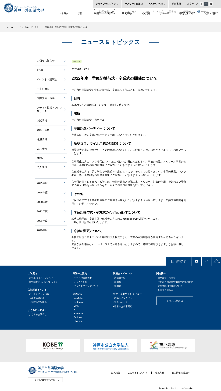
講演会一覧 (119, 277)
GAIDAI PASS (156, 3)
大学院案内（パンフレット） (43, 281)
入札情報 (42, 148)
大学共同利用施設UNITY (170, 286)
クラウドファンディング (86, 286)
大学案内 (63, 17)
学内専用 (176, 3)
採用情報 (42, 139)
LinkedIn (78, 321)
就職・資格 (210, 17)
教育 (110, 17)
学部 (80, 17)
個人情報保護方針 (180, 373)
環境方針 (159, 373)
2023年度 (42, 201)
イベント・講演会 (47, 79)
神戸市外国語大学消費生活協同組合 (175, 281)
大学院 (95, 17)
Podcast (78, 317)
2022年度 (42, 211)
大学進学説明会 (37, 298)
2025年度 (42, 182)
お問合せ (186, 11)
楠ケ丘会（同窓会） (168, 277)
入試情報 (145, 17)
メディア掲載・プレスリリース (49, 109)
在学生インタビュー (124, 298)
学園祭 (117, 286)
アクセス (131, 11)
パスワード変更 (132, 3)
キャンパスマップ (154, 11)
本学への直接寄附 (83, 277)
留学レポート (121, 302)
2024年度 (42, 192)
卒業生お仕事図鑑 (123, 306)
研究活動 (127, 17)
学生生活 (164, 17)
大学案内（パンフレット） (42, 277)
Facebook (78, 313)
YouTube (78, 298)
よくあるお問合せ (38, 314)
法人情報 (42, 167)
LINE (76, 305)
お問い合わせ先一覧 (45, 379)
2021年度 (42, 220)
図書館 (172, 11)
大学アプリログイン (106, 3)
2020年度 (42, 230)
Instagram (79, 302)
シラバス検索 (173, 300)
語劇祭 (117, 281)
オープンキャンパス (39, 294)
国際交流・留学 (186, 17)
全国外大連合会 (165, 290)
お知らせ (76, 61)
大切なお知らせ (46, 60)
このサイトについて (138, 373)
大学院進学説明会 (38, 302)
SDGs (40, 158)
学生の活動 (43, 88)
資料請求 (181, 261)
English (202, 11)
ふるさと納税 (80, 281)
